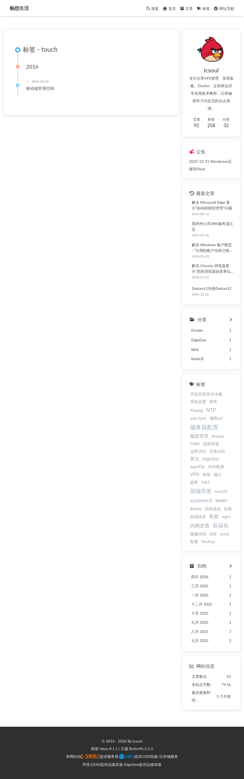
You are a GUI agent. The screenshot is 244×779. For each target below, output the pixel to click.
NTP (211, 410)
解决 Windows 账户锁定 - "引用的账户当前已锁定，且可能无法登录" (212, 247)
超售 (194, 482)
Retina (196, 509)
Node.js (208, 541)
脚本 (213, 401)
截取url (216, 418)
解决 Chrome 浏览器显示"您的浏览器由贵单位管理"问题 (211, 269)
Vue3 (224, 533)
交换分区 (217, 451)
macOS (221, 491)
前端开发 (201, 491)
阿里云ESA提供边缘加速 (103, 764)
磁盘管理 (199, 436)
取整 (194, 541)
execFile (197, 466)
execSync (198, 418)
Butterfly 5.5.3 (141, 748)
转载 (228, 509)
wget (225, 516)
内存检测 (216, 466)
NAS (205, 482)
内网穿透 (199, 526)
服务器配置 (204, 427)
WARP (221, 501)
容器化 (221, 525)
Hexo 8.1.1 (109, 748)
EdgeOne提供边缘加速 (142, 764)
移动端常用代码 (40, 88)
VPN (194, 474)
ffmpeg (196, 410)
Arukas (218, 436)
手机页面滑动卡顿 (206, 394)
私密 (214, 516)
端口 (217, 474)
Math (195, 443)
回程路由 (213, 509)
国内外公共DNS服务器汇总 (212, 226)
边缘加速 (211, 443)
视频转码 (198, 533)
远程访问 (198, 451)
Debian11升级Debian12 (211, 288)
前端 (206, 474)
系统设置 (198, 401)
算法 (194, 459)
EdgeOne (210, 459)
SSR (212, 533)
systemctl (201, 500)
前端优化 (198, 516)
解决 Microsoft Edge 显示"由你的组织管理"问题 (212, 205)
